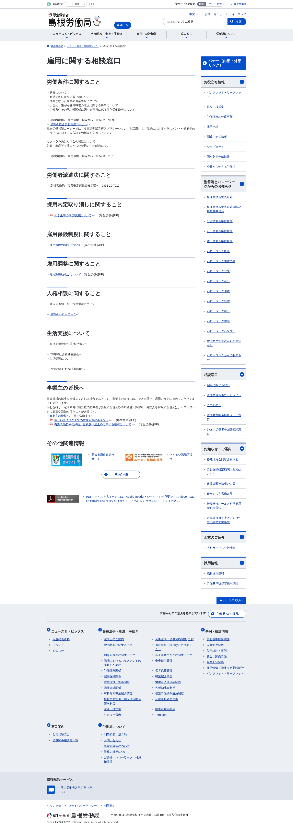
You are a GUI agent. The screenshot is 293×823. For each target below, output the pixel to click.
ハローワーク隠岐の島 (221, 261)
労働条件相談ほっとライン (224, 396)
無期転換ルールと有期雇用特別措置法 (224, 507)
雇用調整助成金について (65, 274)
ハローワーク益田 (218, 311)
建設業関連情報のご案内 (222, 484)
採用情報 (224, 564)
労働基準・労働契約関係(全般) (174, 637)
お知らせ (58, 648)
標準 (201, 4)
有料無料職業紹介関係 (118, 691)
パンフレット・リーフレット (224, 95)
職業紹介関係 (163, 674)
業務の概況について (117, 747)
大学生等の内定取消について (72, 215)
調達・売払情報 (217, 137)
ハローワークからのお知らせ (224, 358)
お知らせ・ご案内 (224, 450)
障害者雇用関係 (165, 707)
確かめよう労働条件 (220, 494)
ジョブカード (215, 147)
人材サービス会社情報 (221, 549)
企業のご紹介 (224, 538)
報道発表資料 (61, 637)
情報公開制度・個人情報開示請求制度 (122, 699)
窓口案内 (59, 723)
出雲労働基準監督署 (220, 221)
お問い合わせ (213, 14)
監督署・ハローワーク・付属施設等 (122, 755)
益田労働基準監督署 (220, 241)
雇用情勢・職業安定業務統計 (225, 666)
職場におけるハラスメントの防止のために (122, 661)
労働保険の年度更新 (220, 117)
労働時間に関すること (118, 643)
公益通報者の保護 (166, 697)
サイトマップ (237, 14)
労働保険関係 (112, 668)
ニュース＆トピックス (68, 630)
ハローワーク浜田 (218, 281)
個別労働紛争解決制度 (169, 691)
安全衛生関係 (163, 658)
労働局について (115, 723)
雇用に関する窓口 (218, 386)
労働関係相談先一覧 (65, 735)
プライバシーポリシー (82, 801)
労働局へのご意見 (228, 614)
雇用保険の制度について (65, 244)
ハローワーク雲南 (218, 321)
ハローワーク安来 (218, 271)
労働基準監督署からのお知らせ (224, 344)
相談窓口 (224, 375)
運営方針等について (117, 741)
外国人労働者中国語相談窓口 (224, 432)
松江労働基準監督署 (220, 197)
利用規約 (109, 801)
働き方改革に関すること (119, 653)
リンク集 (55, 801)
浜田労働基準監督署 (220, 231)
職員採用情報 (215, 575)
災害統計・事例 (217, 648)
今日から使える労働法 (221, 166)
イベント (58, 643)
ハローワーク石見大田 (221, 331)
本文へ (193, 14)
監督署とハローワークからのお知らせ (224, 184)
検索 (238, 21)
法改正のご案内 (114, 637)
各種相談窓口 (61, 730)
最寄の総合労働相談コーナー (68, 124)
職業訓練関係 (112, 686)
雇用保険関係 (112, 674)
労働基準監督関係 (218, 637)
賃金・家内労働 (217, 654)
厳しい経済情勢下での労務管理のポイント (81, 420)
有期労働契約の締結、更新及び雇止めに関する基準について (92, 424)
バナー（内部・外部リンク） (224, 63)
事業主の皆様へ (60, 415)
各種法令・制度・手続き (122, 630)
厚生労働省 (240, 4)
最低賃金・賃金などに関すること (173, 645)
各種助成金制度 (165, 686)
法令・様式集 (215, 107)
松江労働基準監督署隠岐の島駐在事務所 (224, 209)
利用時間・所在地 (115, 730)
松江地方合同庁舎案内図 (222, 460)
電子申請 (212, 127)
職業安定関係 (215, 660)
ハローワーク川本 (218, 291)
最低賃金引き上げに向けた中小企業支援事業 (224, 521)
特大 (219, 4)
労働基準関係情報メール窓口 (224, 418)
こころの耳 (214, 406)
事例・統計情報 (218, 630)
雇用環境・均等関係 (117, 680)
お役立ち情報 (224, 82)
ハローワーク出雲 (218, 301)
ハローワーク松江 (218, 251)
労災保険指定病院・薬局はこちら (224, 472)
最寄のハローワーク (63, 314)
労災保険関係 (163, 668)
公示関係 (161, 713)
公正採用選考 (112, 713)
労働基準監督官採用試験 (222, 585)
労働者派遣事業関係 (168, 680)
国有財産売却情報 (218, 156)
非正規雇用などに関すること (173, 653)
